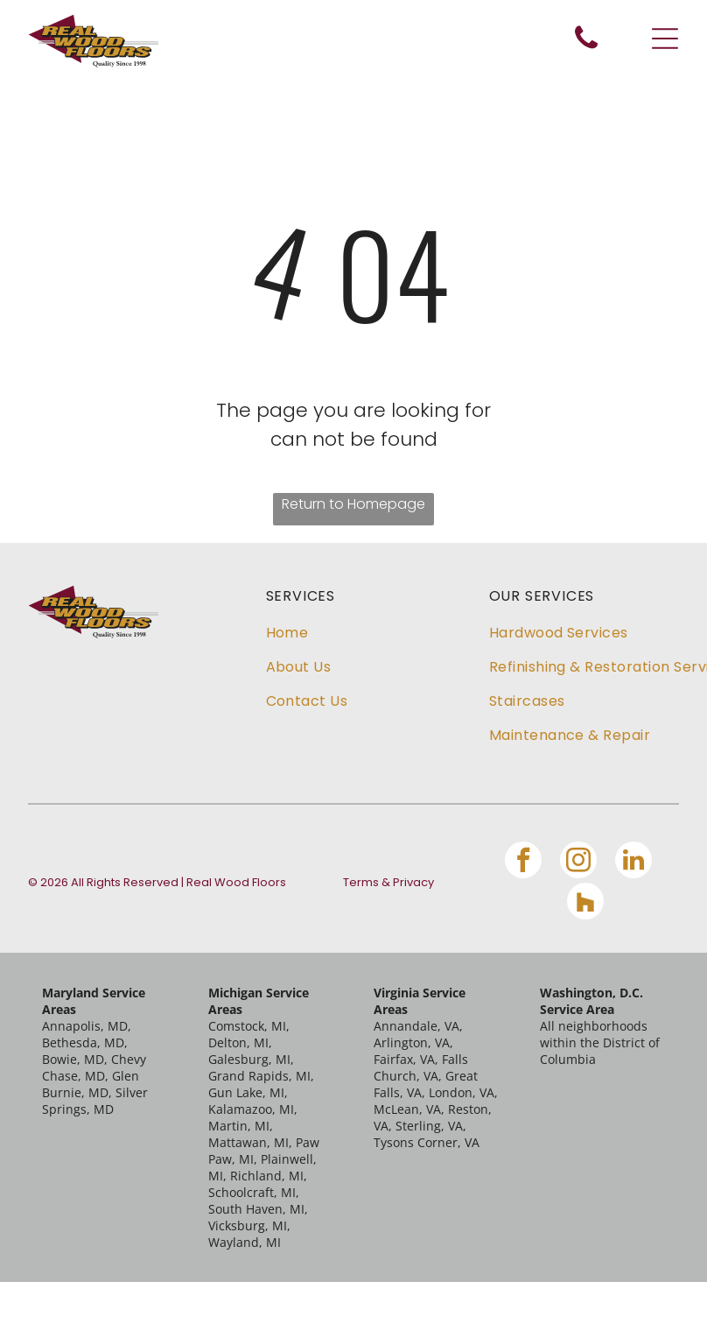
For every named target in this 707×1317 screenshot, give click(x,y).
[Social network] (585, 903)
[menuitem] (294, 633)
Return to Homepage (353, 504)
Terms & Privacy (388, 882)
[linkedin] (633, 862)
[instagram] (578, 862)
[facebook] (523, 862)
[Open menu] (665, 41)
